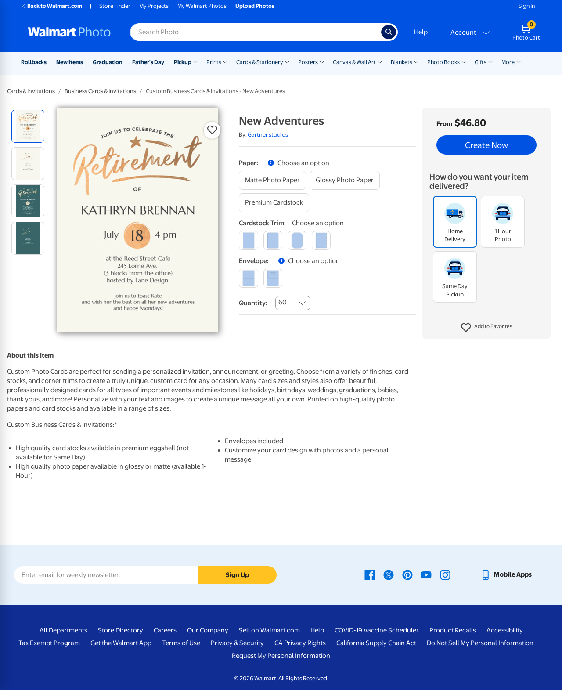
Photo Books (443, 62)
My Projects (154, 6)
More (508, 62)
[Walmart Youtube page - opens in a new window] (426, 574)
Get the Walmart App (120, 643)
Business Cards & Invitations (100, 91)
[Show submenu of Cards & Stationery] (287, 61)
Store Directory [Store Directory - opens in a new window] (120, 630)
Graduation (107, 62)
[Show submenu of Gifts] (490, 61)
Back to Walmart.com (51, 6)
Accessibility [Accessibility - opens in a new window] (504, 630)
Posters (308, 62)
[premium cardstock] (274, 202)
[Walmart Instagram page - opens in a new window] (445, 574)
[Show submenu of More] (518, 61)
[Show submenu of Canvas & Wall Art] (379, 61)
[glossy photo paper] (345, 180)
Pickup (182, 62)
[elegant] (297, 240)
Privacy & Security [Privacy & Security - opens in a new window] (237, 643)
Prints (213, 62)
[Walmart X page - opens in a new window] (388, 574)
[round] (272, 240)
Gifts (480, 62)
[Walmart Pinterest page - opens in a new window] (407, 574)
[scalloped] (321, 240)
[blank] (248, 278)
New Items (69, 62)
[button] (487, 327)
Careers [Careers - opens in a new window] (165, 630)
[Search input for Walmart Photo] (255, 32)
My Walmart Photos (202, 6)
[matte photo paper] (272, 180)
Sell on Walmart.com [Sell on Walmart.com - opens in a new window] (269, 630)
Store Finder (114, 6)
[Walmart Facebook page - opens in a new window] (369, 574)
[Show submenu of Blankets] (416, 61)
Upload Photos (254, 6)
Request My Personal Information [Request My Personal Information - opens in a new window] (281, 656)
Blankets (401, 62)
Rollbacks (34, 62)
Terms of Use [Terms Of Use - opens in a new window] (181, 643)
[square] (248, 240)
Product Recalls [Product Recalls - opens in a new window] (452, 630)
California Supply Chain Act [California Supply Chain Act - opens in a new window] (376, 643)
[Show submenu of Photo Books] (463, 61)
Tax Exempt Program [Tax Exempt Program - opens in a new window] (49, 643)
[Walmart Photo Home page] (69, 32)
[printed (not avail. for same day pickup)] (272, 278)
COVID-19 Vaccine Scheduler (377, 630)
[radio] (27, 126)
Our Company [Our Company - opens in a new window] (207, 630)
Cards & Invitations (31, 91)
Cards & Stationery (259, 62)
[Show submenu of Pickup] (195, 61)
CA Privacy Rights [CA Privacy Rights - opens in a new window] (300, 643)
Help (421, 32)
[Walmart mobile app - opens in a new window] (506, 574)
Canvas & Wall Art (354, 62)
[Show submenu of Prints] (225, 61)
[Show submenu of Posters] (321, 61)
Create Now (486, 145)
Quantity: (253, 303)
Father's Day (148, 62)
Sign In (527, 6)
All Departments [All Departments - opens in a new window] (63, 630)
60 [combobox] (282, 302)
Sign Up (237, 575)
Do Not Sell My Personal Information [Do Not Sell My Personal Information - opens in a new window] (480, 643)
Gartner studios (268, 134)
